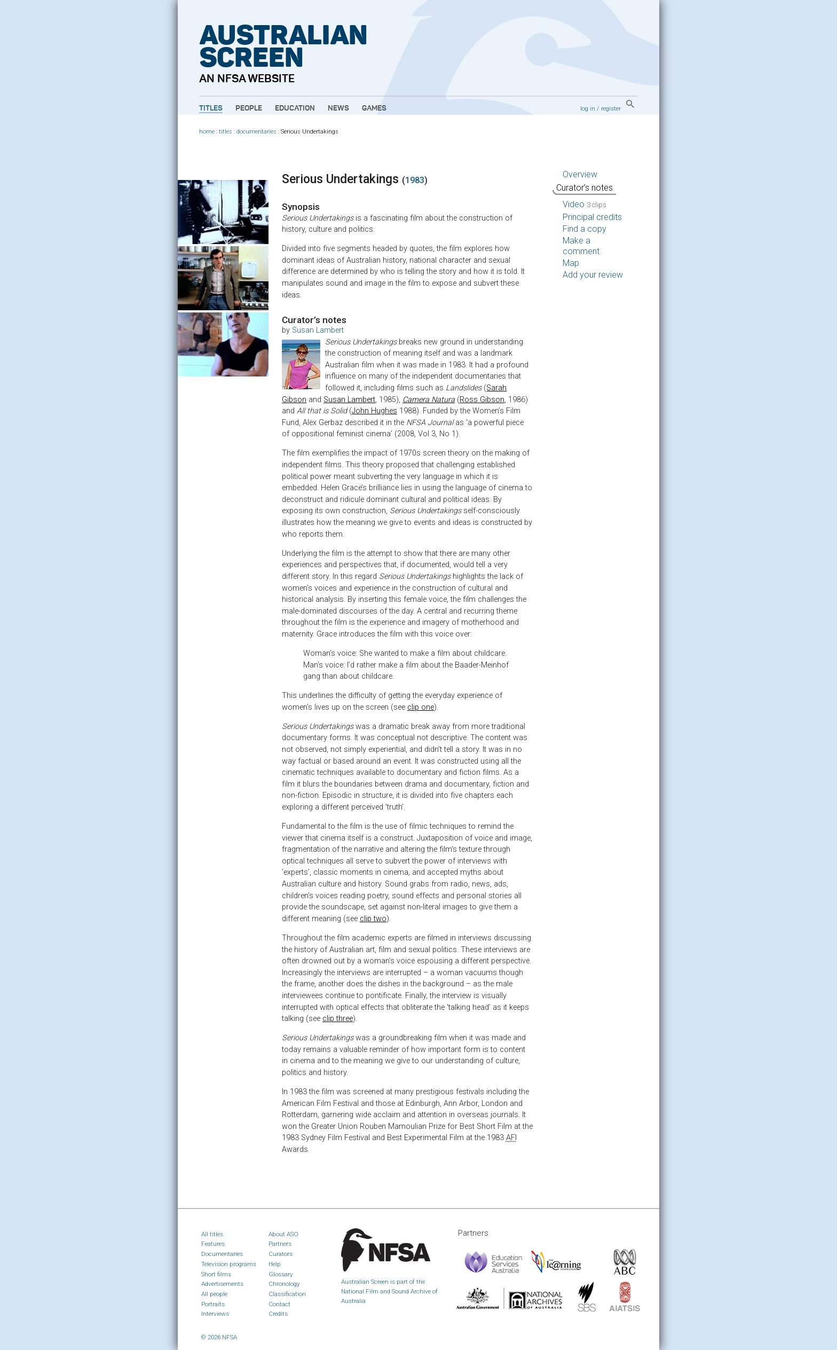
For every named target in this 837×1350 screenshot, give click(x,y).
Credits (278, 1313)
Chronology (284, 1284)
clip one (420, 707)
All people (214, 1294)
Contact (279, 1304)
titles (225, 131)
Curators (281, 1254)
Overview (580, 174)
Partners (280, 1243)
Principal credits (592, 217)
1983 (414, 180)
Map (571, 263)
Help (275, 1264)
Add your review (593, 275)
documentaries (256, 131)
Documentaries (222, 1254)
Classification (287, 1294)
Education (295, 108)
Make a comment (581, 246)
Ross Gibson (482, 399)
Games (374, 108)
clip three (337, 1018)
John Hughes (374, 410)
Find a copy (584, 229)
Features (213, 1243)
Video (584, 204)
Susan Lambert (318, 330)
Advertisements (222, 1284)
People (248, 108)
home (207, 131)
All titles (212, 1234)
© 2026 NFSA (219, 1337)
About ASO (283, 1234)
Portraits (213, 1304)
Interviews (215, 1313)
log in (587, 108)
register (611, 108)
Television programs (228, 1264)
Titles (211, 108)
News (338, 108)
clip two (373, 918)
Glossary (281, 1274)
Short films (216, 1274)
